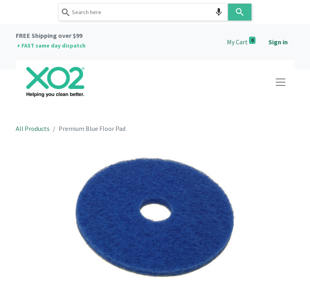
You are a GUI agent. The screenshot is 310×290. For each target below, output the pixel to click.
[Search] (240, 12)
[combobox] (143, 12)
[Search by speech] (219, 12)
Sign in (278, 42)
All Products (33, 128)
